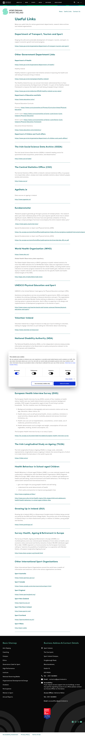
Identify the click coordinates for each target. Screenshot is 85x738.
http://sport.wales (21, 628)
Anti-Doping (7, 648)
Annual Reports (8, 697)
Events (33, 2)
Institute (5, 672)
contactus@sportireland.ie (58, 679)
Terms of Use (36, 734)
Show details (69, 379)
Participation (7, 689)
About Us (19, 2)
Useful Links (68, 11)
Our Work (48, 2)
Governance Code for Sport (11, 664)
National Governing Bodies (11, 676)
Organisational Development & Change (15, 680)
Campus (5, 656)
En (78, 2)
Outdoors (6, 685)
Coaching (6, 652)
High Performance (9, 668)
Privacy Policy (25, 734)
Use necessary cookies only (42, 383)
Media (40, 2)
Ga (81, 2)
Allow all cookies (64, 383)
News (26, 2)
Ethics (5, 660)
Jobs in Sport (58, 2)
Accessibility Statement (10, 734)
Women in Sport (8, 693)
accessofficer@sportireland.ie (58, 701)
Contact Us (76, 11)
